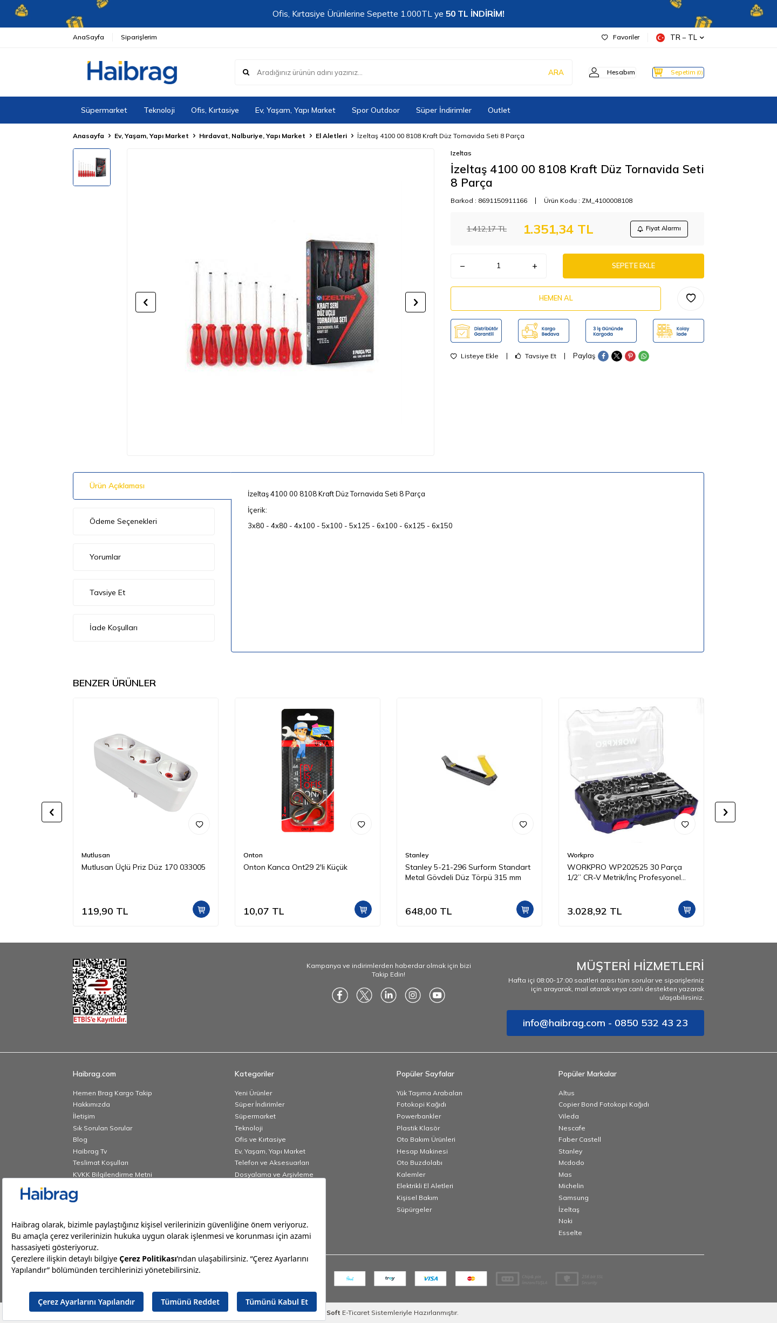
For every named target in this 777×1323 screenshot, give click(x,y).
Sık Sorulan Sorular (102, 1128)
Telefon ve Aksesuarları (272, 1162)
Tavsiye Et (535, 363)
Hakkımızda (91, 1104)
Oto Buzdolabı (419, 1162)
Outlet (499, 110)
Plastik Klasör (418, 1128)
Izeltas (461, 153)
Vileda (568, 1116)
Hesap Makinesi (422, 1151)
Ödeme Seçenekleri (123, 521)
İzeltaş (569, 1209)
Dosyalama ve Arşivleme (274, 1174)
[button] (145, 302)
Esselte (570, 1233)
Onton (253, 855)
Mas (565, 1174)
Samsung (573, 1198)
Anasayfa (88, 136)
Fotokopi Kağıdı (421, 1104)
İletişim (84, 1116)
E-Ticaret (356, 1312)
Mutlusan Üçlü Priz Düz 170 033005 (143, 867)
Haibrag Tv (90, 1151)
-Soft (330, 1312)
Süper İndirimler (444, 110)
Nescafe (571, 1128)
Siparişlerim (139, 37)
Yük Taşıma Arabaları (429, 1093)
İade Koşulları (114, 627)
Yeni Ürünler (253, 1093)
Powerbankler (419, 1116)
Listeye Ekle (475, 363)
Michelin (571, 1186)
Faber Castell (579, 1139)
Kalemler (411, 1174)
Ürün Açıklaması (117, 485)
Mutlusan (95, 855)
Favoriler (620, 37)
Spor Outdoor (376, 110)
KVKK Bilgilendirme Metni (112, 1174)
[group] (280, 302)
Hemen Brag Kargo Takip (112, 1093)
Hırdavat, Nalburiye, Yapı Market (252, 136)
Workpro (580, 855)
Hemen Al (555, 304)
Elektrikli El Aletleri (425, 1186)
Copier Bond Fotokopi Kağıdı (603, 1104)
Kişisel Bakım (417, 1198)
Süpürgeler (414, 1209)
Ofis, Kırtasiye (215, 110)
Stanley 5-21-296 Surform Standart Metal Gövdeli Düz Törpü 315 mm (467, 872)
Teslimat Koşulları (100, 1162)
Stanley (416, 855)
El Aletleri (331, 136)
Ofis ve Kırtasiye (260, 1139)
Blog (80, 1139)
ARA (535, 72)
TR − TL (680, 37)
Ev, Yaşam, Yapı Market (295, 110)
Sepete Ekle (633, 269)
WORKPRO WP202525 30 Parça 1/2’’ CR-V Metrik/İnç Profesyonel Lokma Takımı (624, 872)
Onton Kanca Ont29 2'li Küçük (295, 867)
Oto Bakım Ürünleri (426, 1139)
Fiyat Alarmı (656, 230)
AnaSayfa (88, 37)
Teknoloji (159, 110)
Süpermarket (104, 110)
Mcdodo (571, 1162)
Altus (566, 1093)
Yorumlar (105, 557)
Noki (565, 1221)
